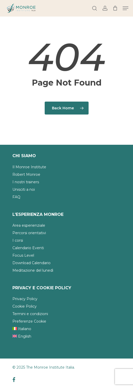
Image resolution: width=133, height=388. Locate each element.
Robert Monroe (26, 174)
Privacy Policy (24, 298)
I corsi (17, 240)
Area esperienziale (28, 225)
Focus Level (23, 255)
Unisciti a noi (23, 189)
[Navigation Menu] (125, 8)
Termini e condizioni (30, 313)
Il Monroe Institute (29, 167)
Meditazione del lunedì (32, 270)
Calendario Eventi (28, 248)
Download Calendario (31, 263)
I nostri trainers (25, 182)
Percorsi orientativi (29, 233)
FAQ (16, 197)
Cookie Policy (24, 306)
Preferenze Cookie (29, 321)
